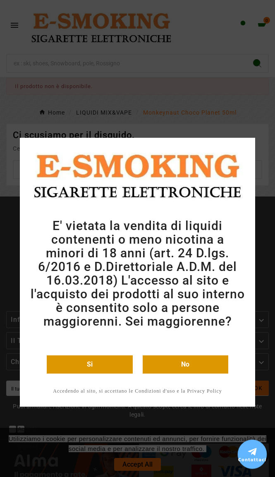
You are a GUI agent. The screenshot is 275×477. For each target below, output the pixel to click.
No (185, 364)
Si (90, 364)
